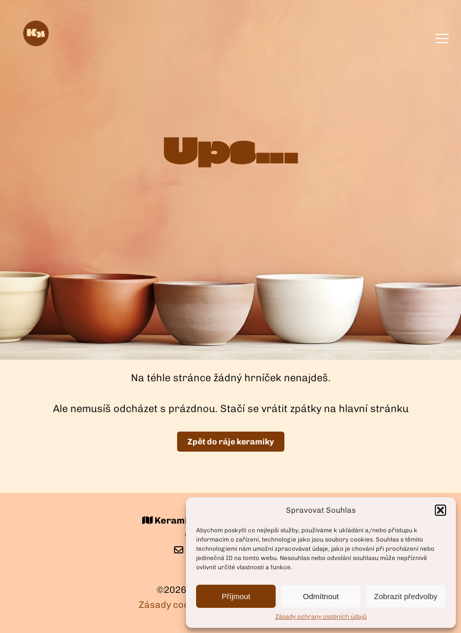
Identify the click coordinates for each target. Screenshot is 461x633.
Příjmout (236, 596)
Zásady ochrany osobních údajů (321, 616)
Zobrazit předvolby (405, 596)
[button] (440, 510)
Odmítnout (321, 596)
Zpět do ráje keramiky (230, 441)
